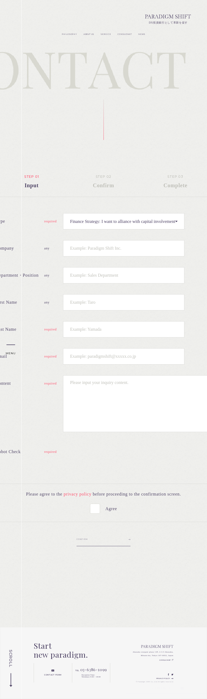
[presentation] (104, 454)
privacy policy (77, 494)
